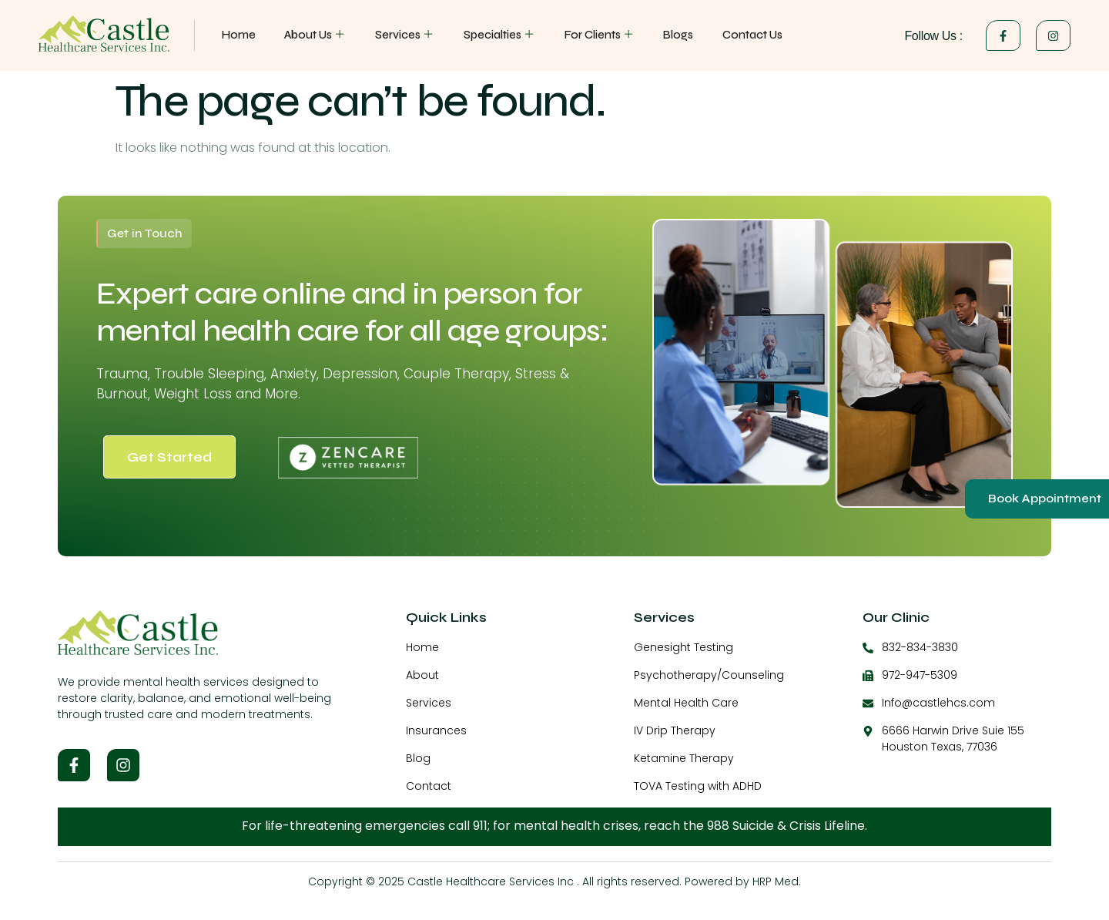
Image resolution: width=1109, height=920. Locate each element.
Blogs (677, 35)
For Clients (598, 35)
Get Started (169, 456)
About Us (315, 35)
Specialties (498, 35)
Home (239, 35)
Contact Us (750, 35)
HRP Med (775, 881)
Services (404, 35)
